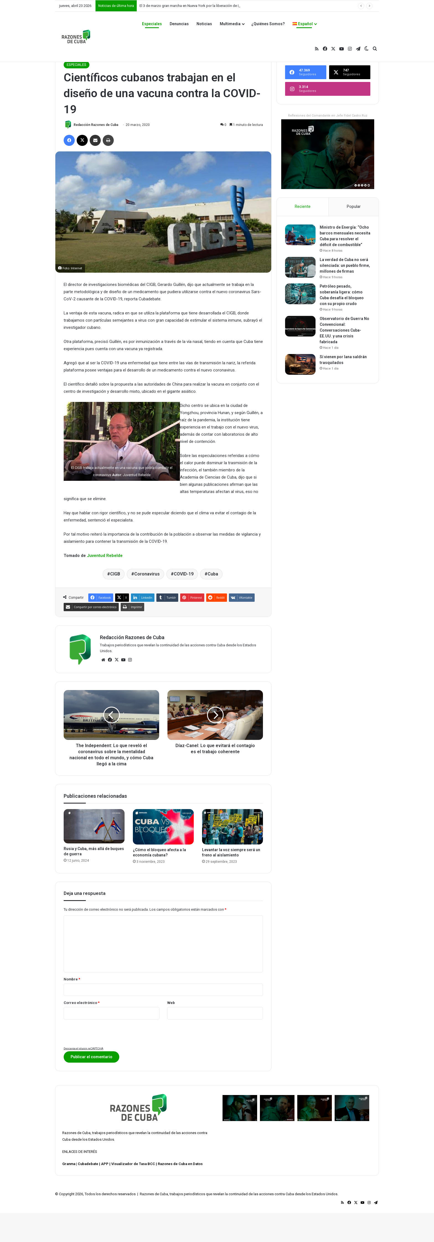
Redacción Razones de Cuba (96, 154)
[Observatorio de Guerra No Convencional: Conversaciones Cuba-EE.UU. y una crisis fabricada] (300, 355)
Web (171, 1032)
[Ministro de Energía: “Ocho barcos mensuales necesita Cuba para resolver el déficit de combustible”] (300, 264)
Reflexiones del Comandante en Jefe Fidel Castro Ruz (327, 144)
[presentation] (106, 1062)
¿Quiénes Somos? (268, 24)
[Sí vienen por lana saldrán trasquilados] (300, 393)
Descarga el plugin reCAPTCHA (83, 1077)
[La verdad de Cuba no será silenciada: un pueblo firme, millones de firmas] (300, 296)
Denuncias (179, 24)
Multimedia (230, 24)
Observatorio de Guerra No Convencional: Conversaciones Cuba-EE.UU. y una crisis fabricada (344, 359)
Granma (68, 1193)
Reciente (303, 235)
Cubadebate (88, 1193)
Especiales (152, 24)
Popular (354, 235)
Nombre (72, 1008)
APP (104, 1193)
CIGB (115, 603)
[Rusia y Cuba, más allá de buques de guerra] (94, 855)
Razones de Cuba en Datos (180, 1193)
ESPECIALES (89, 82)
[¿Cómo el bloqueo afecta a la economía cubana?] (163, 856)
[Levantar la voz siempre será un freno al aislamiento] (232, 856)
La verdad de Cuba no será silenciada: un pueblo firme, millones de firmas (345, 294)
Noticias (204, 24)
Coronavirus (147, 603)
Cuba (213, 603)
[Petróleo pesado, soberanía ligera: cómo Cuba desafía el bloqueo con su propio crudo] (300, 323)
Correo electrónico (82, 1032)
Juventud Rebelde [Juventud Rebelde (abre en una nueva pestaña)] (105, 584)
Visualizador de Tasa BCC (133, 1193)
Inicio (70, 82)
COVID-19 (183, 603)
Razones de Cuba (76, 1162)
